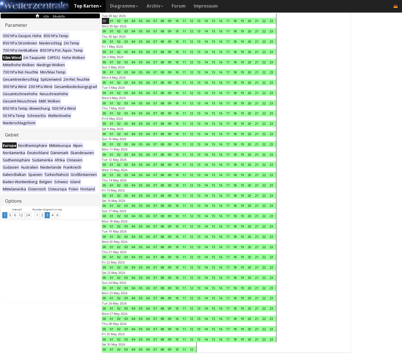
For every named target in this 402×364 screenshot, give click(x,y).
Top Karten (88, 6)
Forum (178, 6)
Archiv (155, 6)
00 (104, 21)
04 (133, 21)
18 (235, 21)
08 (162, 21)
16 (220, 21)
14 (206, 21)
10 (177, 21)
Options (13, 201)
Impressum (206, 6)
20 (249, 21)
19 (242, 21)
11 (184, 21)
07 (155, 21)
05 (140, 21)
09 (169, 21)
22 (264, 21)
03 (126, 21)
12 (21, 215)
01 (111, 21)
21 (257, 21)
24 (28, 215)
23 (271, 21)
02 (119, 21)
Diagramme (124, 6)
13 (198, 21)
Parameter (16, 25)
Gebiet (12, 135)
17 (227, 21)
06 (148, 21)
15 (213, 21)
